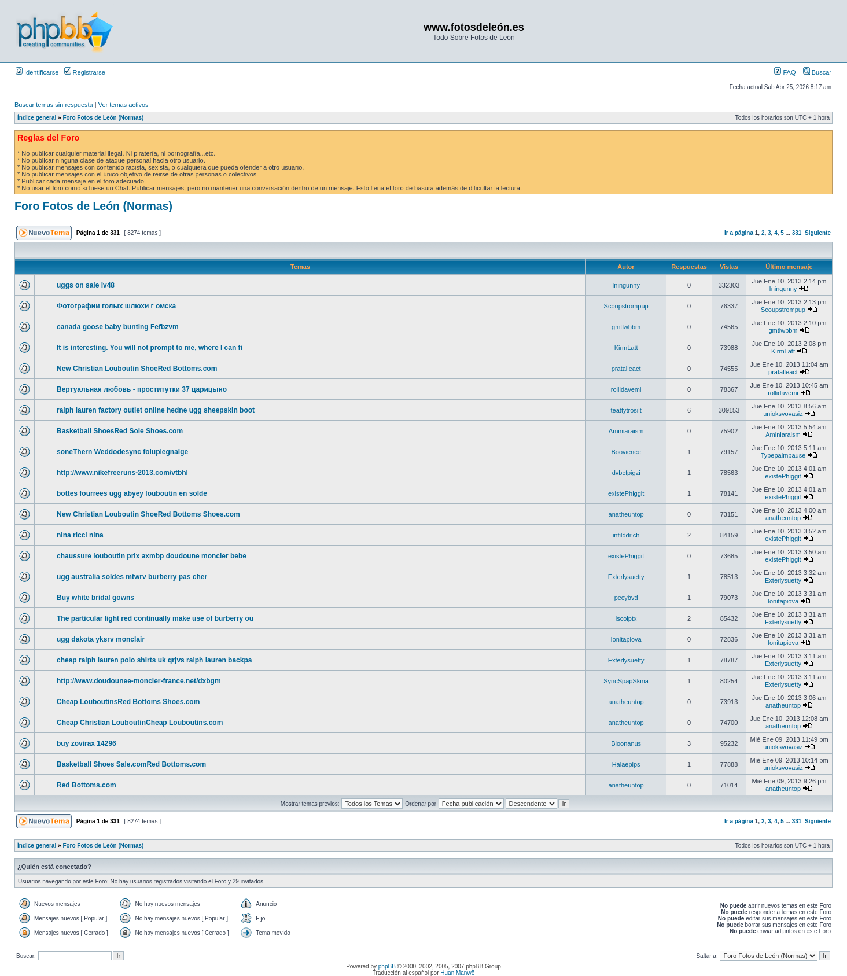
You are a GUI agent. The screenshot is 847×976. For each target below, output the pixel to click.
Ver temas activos (123, 104)
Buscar (817, 72)
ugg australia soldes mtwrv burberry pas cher (132, 577)
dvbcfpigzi (626, 472)
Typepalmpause (783, 455)
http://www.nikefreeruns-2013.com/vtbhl (122, 473)
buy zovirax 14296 (86, 743)
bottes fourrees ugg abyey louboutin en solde (132, 493)
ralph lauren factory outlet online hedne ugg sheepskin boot (156, 410)
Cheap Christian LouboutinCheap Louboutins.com (140, 723)
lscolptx (626, 618)
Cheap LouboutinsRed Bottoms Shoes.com (128, 702)
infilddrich (626, 535)
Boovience (625, 451)
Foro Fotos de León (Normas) (102, 118)
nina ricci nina (80, 535)
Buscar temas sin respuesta (53, 104)
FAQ (785, 72)
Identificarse (37, 72)
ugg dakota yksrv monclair (101, 639)
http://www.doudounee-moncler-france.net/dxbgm (139, 681)
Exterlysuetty (626, 576)
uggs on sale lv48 (86, 285)
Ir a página (738, 233)
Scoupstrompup (626, 306)
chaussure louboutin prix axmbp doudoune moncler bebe (151, 556)
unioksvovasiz (782, 413)
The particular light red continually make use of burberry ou (155, 618)
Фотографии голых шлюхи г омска (116, 306)
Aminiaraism (626, 431)
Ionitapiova (783, 601)
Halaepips (626, 764)
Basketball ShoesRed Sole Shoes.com (120, 431)
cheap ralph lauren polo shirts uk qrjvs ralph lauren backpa (154, 660)
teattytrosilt (626, 410)
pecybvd (626, 597)
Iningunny (626, 285)
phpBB (387, 966)
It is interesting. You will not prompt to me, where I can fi (149, 348)
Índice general (36, 118)
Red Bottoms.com (86, 785)
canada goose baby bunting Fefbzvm (118, 327)
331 (797, 233)
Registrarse (84, 72)
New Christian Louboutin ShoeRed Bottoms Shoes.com (148, 514)
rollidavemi (626, 389)
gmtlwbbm (626, 326)
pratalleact (626, 368)
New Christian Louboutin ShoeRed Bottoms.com (137, 368)
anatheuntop (626, 514)
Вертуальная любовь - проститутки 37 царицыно (142, 389)
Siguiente (818, 233)
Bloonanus (626, 743)
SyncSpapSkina (626, 680)
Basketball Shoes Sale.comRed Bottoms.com (131, 764)
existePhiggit (783, 476)
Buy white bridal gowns (95, 598)
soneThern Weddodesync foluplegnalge (122, 452)
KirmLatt (626, 347)
